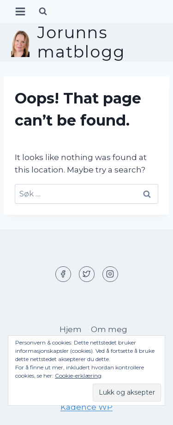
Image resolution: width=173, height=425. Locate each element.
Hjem (71, 329)
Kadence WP (86, 407)
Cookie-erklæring (78, 375)
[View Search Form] (43, 11)
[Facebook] (63, 274)
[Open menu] (20, 11)
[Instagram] (110, 274)
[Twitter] (87, 274)
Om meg (109, 329)
